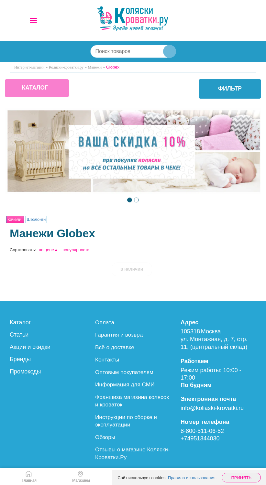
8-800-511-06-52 (202, 431)
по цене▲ (48, 249)
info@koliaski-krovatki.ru (212, 408)
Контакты (107, 359)
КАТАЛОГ (37, 89)
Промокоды (25, 371)
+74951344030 (200, 438)
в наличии (131, 269)
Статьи (19, 334)
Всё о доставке (115, 347)
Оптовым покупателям (125, 371)
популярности (76, 249)
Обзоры (105, 435)
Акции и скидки (30, 347)
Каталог (20, 322)
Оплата (105, 322)
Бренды (20, 359)
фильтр (229, 89)
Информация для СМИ (126, 384)
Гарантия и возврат (121, 334)
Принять (241, 477)
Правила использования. (192, 477)
